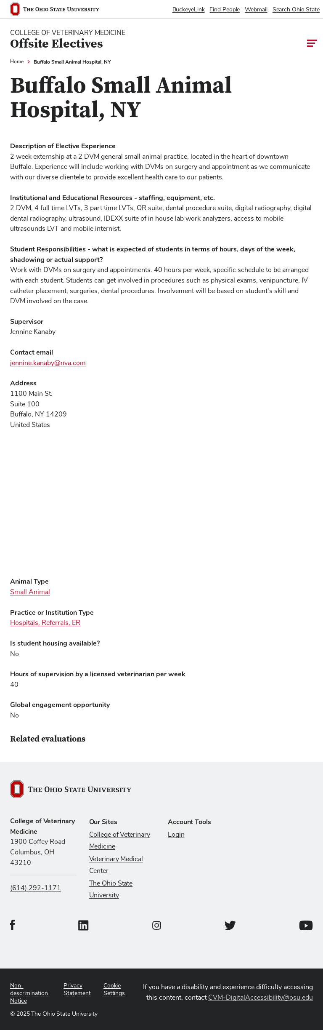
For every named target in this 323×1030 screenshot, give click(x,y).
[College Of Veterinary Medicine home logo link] (67, 40)
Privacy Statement (77, 989)
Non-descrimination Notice (29, 993)
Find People (224, 10)
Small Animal (30, 592)
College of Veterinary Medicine (119, 840)
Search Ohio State (296, 10)
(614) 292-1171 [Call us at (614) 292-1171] (35, 888)
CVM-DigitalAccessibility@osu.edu (260, 997)
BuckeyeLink (188, 10)
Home (17, 61)
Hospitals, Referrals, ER (45, 622)
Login (176, 834)
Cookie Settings (114, 989)
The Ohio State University (111, 889)
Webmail (256, 10)
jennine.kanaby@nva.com (48, 363)
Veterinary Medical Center (116, 865)
